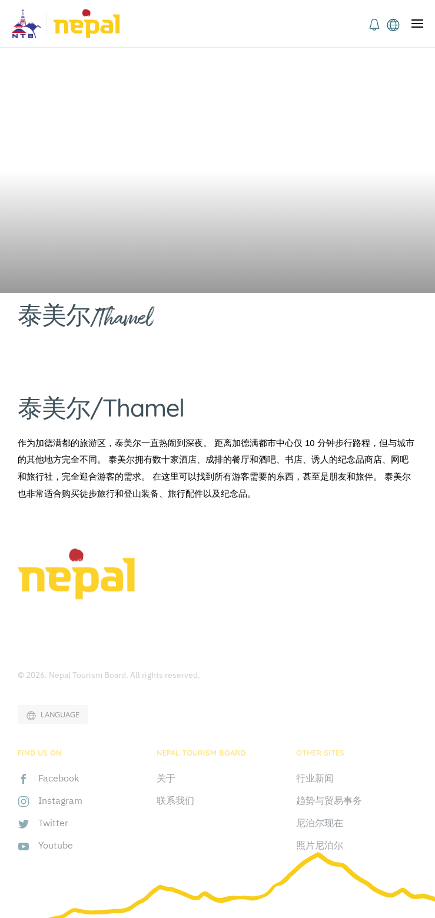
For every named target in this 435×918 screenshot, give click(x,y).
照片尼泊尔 (319, 845)
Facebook (58, 778)
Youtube (55, 845)
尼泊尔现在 (319, 823)
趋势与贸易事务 (329, 800)
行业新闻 (315, 778)
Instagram (60, 800)
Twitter (53, 823)
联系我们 (175, 800)
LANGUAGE (52, 715)
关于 (166, 778)
